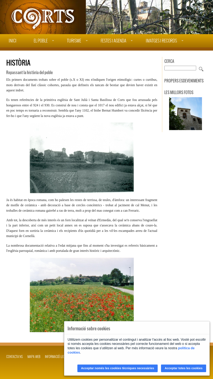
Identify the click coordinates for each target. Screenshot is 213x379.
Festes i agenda (113, 41)
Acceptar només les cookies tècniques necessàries (117, 368)
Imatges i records (161, 41)
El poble (41, 41)
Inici (12, 41)
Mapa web (33, 356)
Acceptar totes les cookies (184, 368)
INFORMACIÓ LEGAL (56, 356)
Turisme (74, 41)
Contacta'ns (14, 356)
